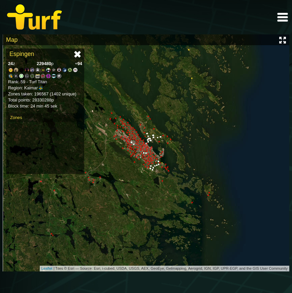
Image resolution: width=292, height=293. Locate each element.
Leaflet (47, 268)
